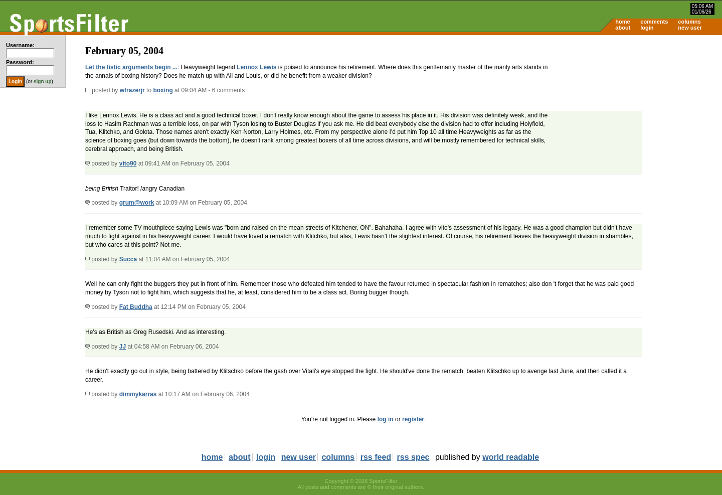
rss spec (413, 457)
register (413, 419)
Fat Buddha (135, 306)
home (622, 22)
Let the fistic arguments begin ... (131, 67)
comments (654, 22)
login (646, 28)
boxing (162, 90)
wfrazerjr (132, 90)
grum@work (136, 202)
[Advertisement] (637, 113)
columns (689, 22)
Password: (20, 62)
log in (386, 419)
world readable (510, 457)
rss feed (375, 457)
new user (690, 28)
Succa (128, 259)
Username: (20, 45)
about (622, 28)
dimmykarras (138, 394)
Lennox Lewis (256, 67)
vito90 (128, 163)
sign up (43, 81)
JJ (122, 346)
